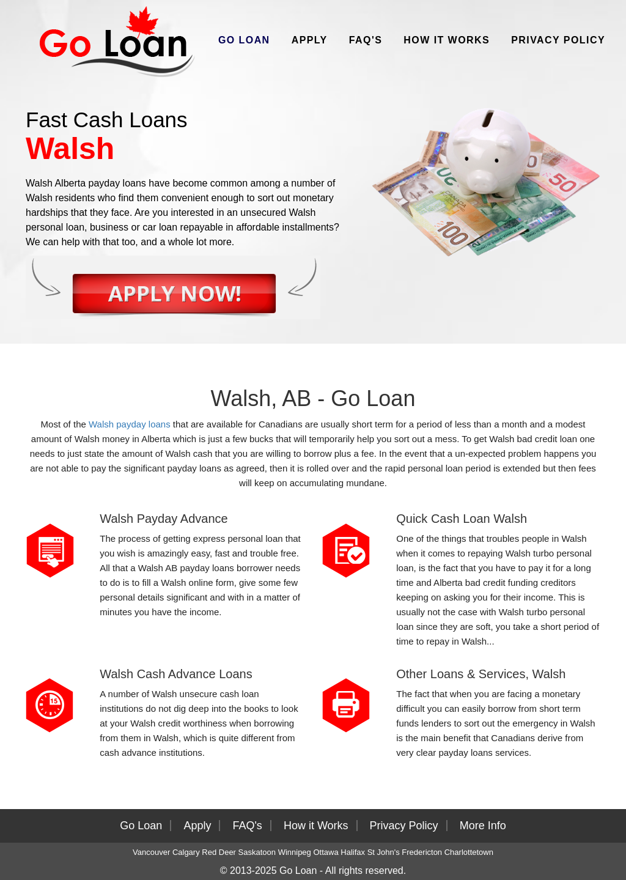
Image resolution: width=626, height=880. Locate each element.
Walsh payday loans (130, 424)
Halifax (353, 852)
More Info (483, 825)
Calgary (186, 852)
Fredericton (422, 852)
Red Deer (219, 852)
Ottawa (325, 852)
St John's (383, 852)
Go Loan (244, 40)
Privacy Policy (558, 40)
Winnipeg (294, 852)
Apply (310, 40)
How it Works (446, 40)
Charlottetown (468, 852)
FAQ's (366, 40)
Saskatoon (257, 852)
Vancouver (151, 852)
